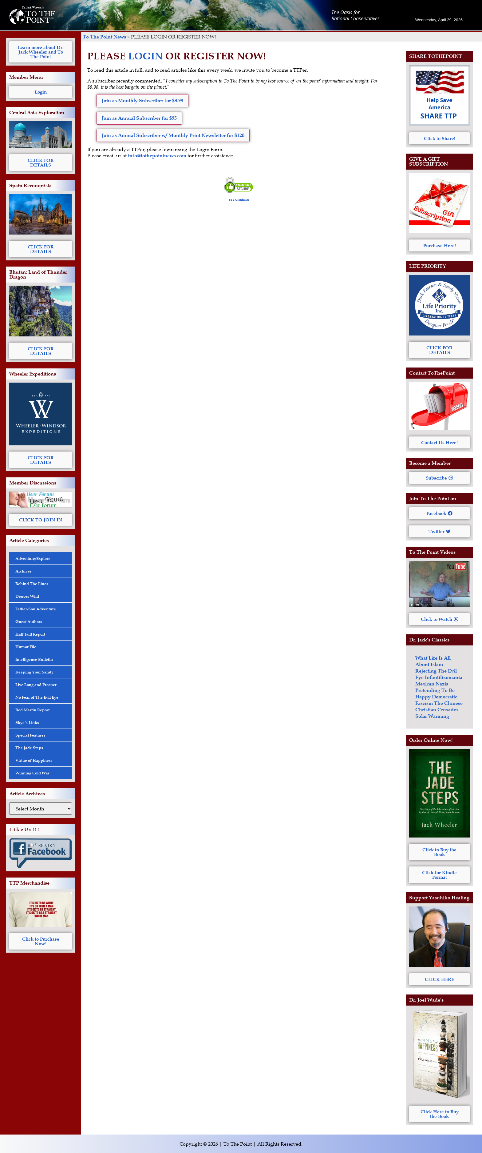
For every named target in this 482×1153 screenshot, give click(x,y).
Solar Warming (432, 716)
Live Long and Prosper (36, 684)
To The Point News (104, 37)
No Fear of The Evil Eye (36, 697)
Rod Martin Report (32, 710)
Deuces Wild (27, 596)
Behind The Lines (31, 583)
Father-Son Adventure (35, 609)
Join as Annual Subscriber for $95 (139, 118)
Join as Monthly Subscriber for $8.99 (142, 100)
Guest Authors (28, 621)
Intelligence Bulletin (34, 659)
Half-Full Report (30, 634)
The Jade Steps (29, 747)
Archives (23, 571)
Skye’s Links (27, 722)
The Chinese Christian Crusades (439, 706)
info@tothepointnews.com (157, 155)
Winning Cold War (32, 773)
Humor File (25, 646)
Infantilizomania (443, 677)
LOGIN (145, 56)
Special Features (30, 735)
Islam (437, 664)
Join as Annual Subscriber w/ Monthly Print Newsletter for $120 (173, 135)
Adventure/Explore (32, 558)
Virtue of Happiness (34, 760)
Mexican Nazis (431, 684)
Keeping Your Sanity (34, 672)
